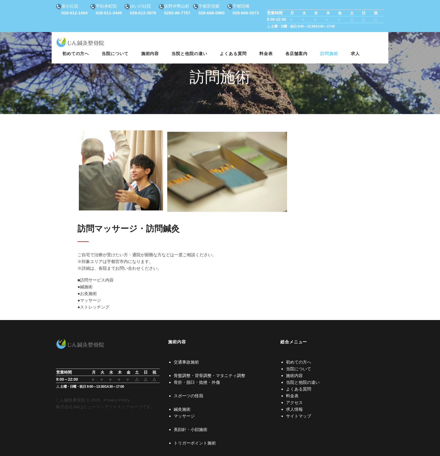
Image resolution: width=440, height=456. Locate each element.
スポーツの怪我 (188, 395)
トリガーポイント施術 (195, 443)
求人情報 (294, 409)
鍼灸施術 (182, 409)
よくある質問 (298, 389)
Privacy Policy (117, 400)
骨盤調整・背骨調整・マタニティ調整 (209, 375)
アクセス (294, 402)
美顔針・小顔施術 (190, 429)
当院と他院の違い (303, 382)
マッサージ (184, 416)
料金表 (292, 395)
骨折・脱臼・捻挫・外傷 (197, 382)
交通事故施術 (186, 362)
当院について (298, 368)
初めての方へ (298, 362)
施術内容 (294, 375)
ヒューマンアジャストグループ (112, 406)
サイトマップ (298, 416)
